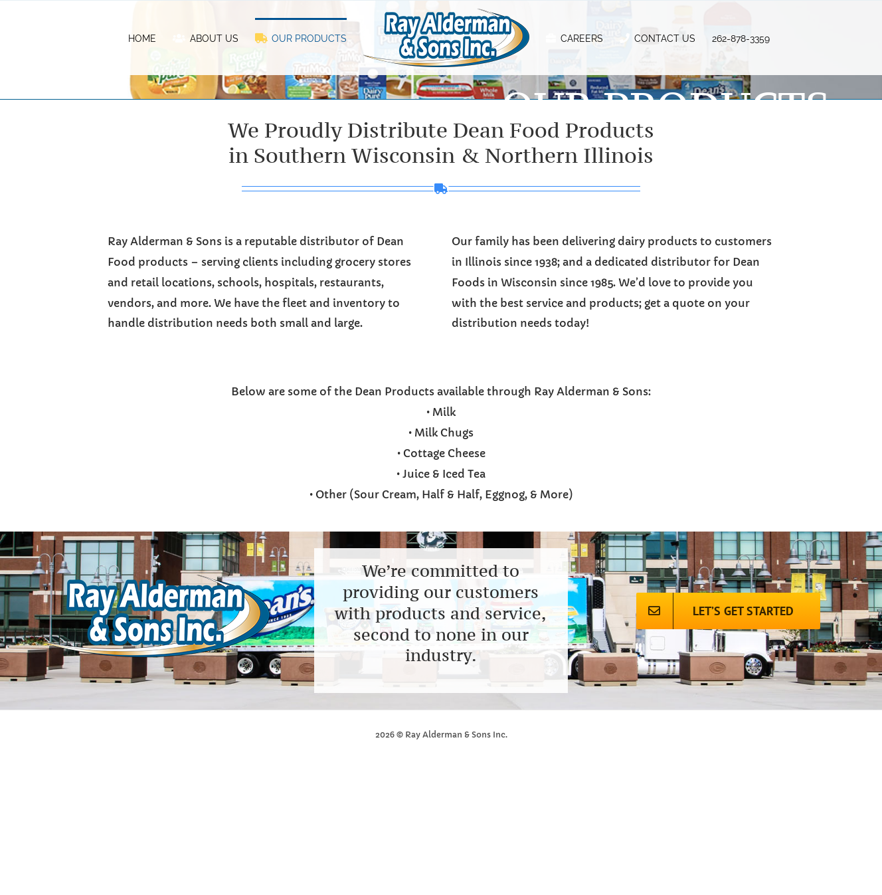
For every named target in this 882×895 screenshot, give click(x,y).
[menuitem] (142, 38)
